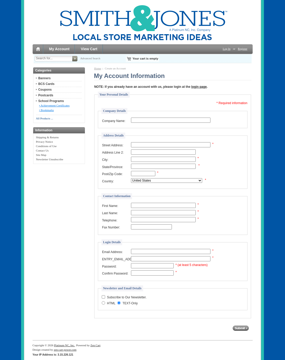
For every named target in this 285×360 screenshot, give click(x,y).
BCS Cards (46, 84)
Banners (44, 78)
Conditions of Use (46, 146)
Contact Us (42, 150)
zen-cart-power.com (65, 349)
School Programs (51, 101)
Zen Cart (95, 345)
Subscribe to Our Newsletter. (127, 297)
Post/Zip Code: (112, 174)
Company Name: (113, 121)
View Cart (89, 49)
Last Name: (110, 213)
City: (105, 160)
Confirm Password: (115, 273)
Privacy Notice (44, 141)
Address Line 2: (112, 152)
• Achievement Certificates (54, 105)
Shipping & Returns (47, 137)
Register (242, 48)
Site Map (41, 154)
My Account (59, 49)
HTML (111, 303)
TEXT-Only (130, 303)
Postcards (45, 95)
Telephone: (109, 220)
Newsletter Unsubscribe (49, 159)
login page (199, 87)
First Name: (110, 206)
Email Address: (112, 252)
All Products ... (44, 118)
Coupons (45, 89)
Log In (227, 48)
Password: (109, 266)
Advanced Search (90, 58)
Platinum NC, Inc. (64, 345)
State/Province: (112, 167)
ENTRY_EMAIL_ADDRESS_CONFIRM (116, 259)
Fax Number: (111, 227)
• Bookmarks (46, 110)
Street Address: (112, 145)
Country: (108, 181)
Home (97, 68)
